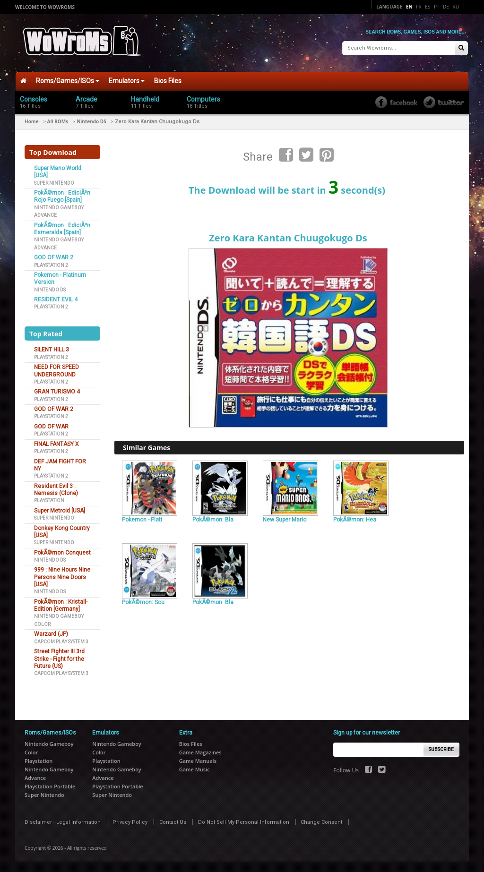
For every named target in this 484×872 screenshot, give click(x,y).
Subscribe (441, 749)
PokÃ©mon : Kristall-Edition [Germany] (60, 605)
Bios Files (168, 81)
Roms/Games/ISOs (67, 80)
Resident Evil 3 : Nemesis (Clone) (56, 489)
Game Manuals (197, 760)
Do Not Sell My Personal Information (243, 822)
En (409, 6)
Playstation (49, 500)
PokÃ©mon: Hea (354, 519)
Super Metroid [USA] (59, 510)
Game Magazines (200, 752)
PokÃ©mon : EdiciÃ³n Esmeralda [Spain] (62, 229)
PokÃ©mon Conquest (62, 552)
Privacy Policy (129, 822)
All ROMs (58, 121)
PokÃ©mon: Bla (212, 519)
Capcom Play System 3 (61, 641)
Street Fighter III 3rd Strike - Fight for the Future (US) (59, 658)
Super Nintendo (54, 183)
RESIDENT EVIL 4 (56, 299)
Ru (456, 6)
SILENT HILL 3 (51, 349)
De (446, 6)
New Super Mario (284, 519)
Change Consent (321, 822)
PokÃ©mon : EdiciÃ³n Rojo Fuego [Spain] (62, 196)
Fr (418, 6)
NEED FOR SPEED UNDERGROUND (56, 370)
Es (427, 6)
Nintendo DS (91, 121)
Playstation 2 (51, 265)
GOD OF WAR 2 (53, 257)
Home (32, 121)
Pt (437, 6)
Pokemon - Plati (142, 519)
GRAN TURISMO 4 (57, 391)
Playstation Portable (50, 786)
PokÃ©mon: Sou (143, 602)
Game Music (194, 769)
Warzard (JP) (51, 634)
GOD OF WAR (51, 426)
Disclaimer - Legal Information (63, 822)
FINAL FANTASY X (56, 444)
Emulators (126, 80)
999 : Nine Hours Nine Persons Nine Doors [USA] (62, 577)
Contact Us (172, 822)
